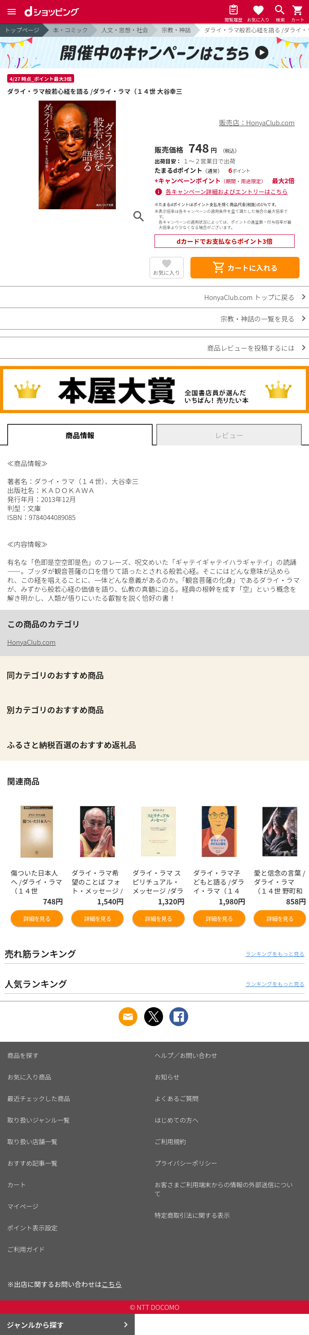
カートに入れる (245, 268)
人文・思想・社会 (125, 30)
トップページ (22, 30)
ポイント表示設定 (32, 1227)
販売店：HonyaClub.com (257, 122)
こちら (112, 1284)
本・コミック (70, 30)
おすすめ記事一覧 (32, 1163)
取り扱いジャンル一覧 (38, 1119)
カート (16, 1184)
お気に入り (166, 272)
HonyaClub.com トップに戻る (249, 297)
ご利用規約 (170, 1141)
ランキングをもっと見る (275, 953)
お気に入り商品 (29, 1076)
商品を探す (23, 1055)
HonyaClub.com (31, 642)
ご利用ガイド (26, 1249)
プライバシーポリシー (185, 1163)
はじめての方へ (176, 1119)
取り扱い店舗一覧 (32, 1141)
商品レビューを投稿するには (251, 347)
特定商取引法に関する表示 (192, 1215)
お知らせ (167, 1076)
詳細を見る (36, 918)
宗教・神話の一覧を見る (258, 318)
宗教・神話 (176, 30)
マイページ (23, 1206)
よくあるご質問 (176, 1098)
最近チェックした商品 (38, 1098)
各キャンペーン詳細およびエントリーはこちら (227, 191)
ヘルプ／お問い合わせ (185, 1055)
